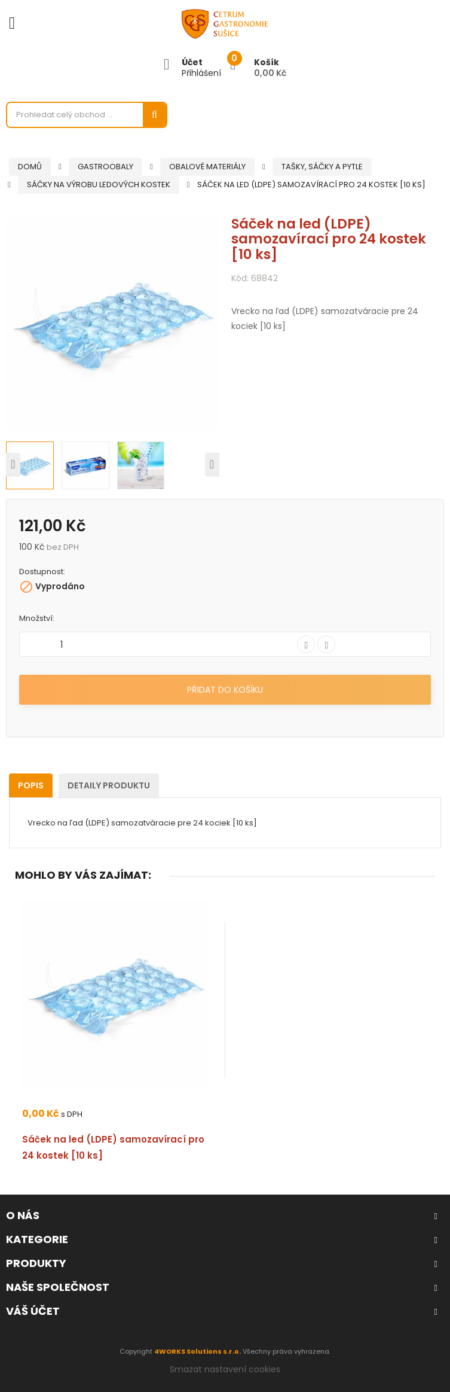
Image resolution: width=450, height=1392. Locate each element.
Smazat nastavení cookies (225, 1369)
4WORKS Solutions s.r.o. (197, 1351)
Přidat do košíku (225, 690)
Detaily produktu (109, 785)
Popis (31, 785)
